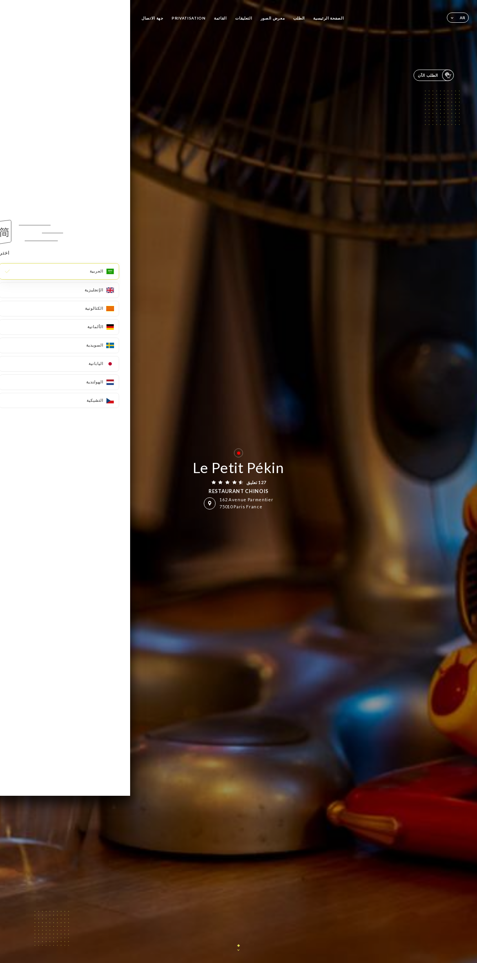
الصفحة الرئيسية (328, 18)
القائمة (220, 18)
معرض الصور (273, 18)
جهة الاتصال (152, 18)
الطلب (299, 18)
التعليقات (243, 18)
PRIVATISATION (189, 18)
